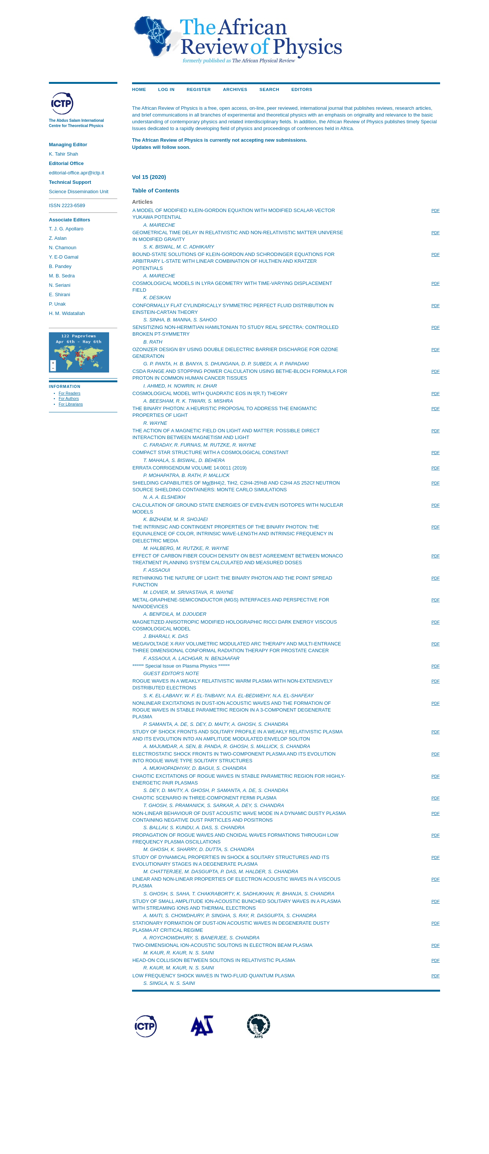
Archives (235, 89)
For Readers (69, 393)
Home (139, 89)
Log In (166, 89)
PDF (435, 210)
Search (269, 89)
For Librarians (71, 404)
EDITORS (302, 89)
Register (199, 89)
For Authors (69, 399)
